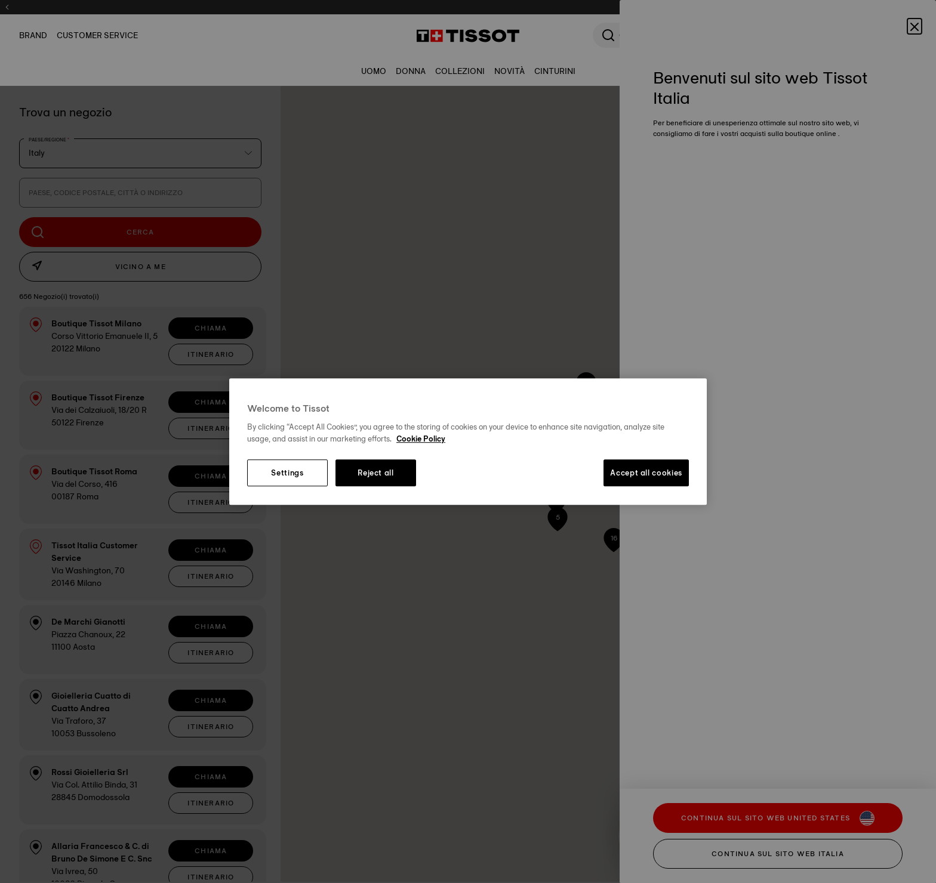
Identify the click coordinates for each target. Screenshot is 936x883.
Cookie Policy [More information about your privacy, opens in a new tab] (420, 438)
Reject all (376, 473)
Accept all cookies (646, 473)
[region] (468, 441)
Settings (287, 473)
